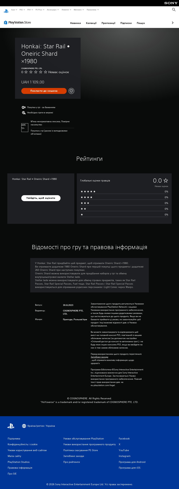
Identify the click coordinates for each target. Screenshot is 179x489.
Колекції (73, 19)
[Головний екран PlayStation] (6, 9)
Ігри (13, 9)
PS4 (29, 9)
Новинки (57, 19)
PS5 (21, 9)
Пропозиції (90, 19)
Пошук (122, 19)
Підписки (107, 19)
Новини (65, 9)
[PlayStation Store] (18, 19)
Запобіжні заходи (99, 353)
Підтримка (91, 9)
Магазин (78, 9)
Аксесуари (52, 9)
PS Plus (38, 9)
